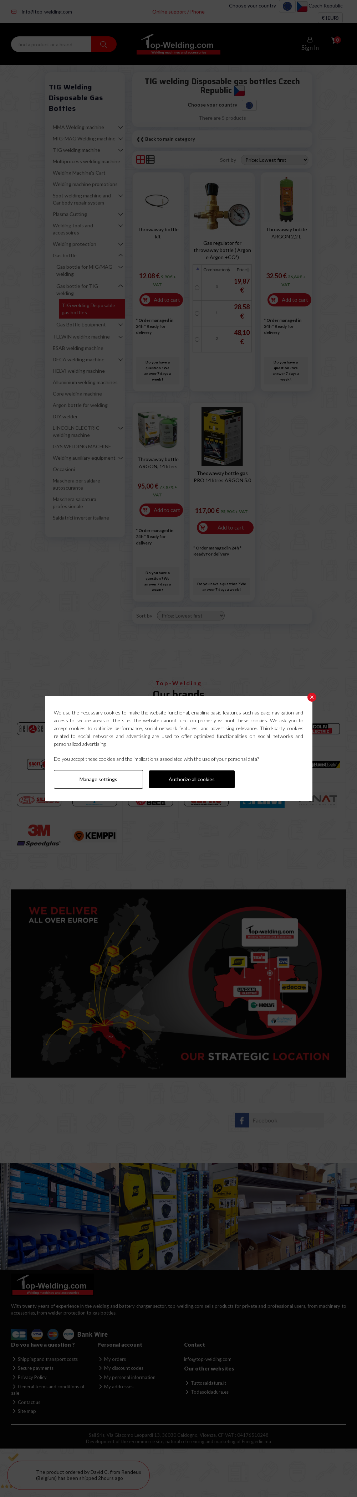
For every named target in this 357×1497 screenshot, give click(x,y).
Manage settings (98, 779)
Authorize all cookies (192, 779)
